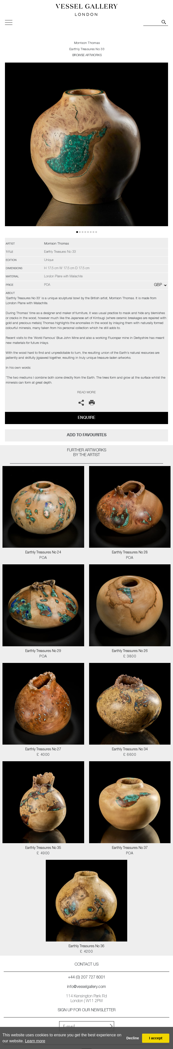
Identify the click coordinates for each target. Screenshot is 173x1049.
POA (43, 558)
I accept (155, 1038)
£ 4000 (43, 755)
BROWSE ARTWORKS (86, 55)
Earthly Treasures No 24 (43, 552)
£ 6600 (129, 755)
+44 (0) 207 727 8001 (86, 978)
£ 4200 (86, 952)
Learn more (35, 1041)
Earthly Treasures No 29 (43, 651)
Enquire (86, 417)
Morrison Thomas (87, 43)
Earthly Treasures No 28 (130, 552)
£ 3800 (129, 656)
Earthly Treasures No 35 (43, 848)
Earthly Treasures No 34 (130, 749)
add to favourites (86, 435)
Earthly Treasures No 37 (130, 848)
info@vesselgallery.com (86, 987)
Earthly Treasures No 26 (130, 651)
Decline (132, 1038)
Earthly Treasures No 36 (86, 946)
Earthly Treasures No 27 (43, 749)
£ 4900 (43, 853)
